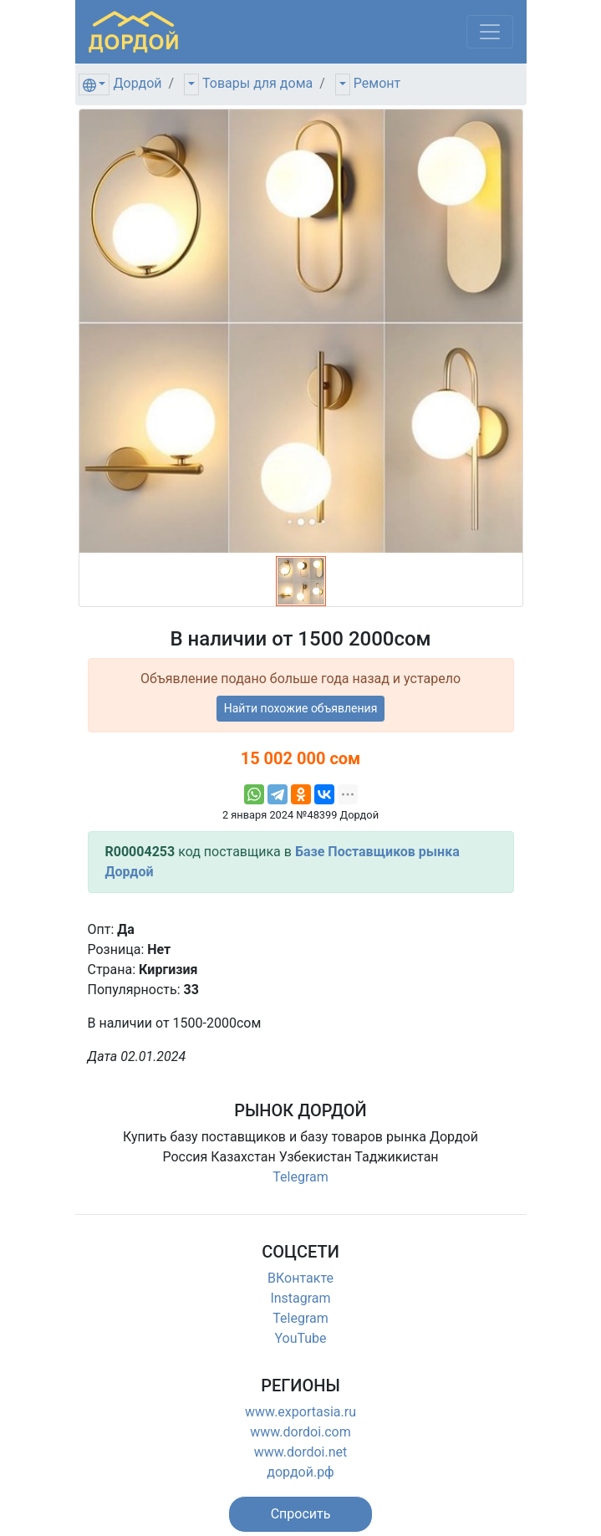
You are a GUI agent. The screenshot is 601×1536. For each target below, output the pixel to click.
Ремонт (377, 83)
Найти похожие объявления (301, 708)
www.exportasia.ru (300, 1412)
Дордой (137, 83)
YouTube (300, 1338)
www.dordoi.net (301, 1452)
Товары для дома (257, 83)
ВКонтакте (300, 1278)
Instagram (300, 1298)
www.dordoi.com (300, 1432)
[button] (301, 1514)
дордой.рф (300, 1472)
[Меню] (489, 31)
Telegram (300, 1177)
